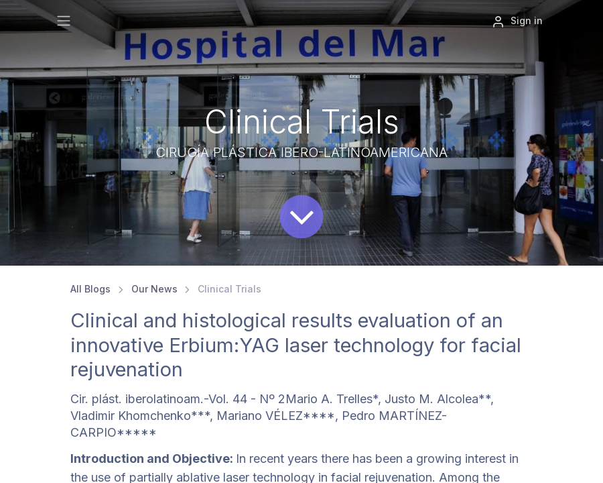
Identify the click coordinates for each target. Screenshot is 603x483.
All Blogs (90, 288)
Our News (154, 288)
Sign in (517, 21)
